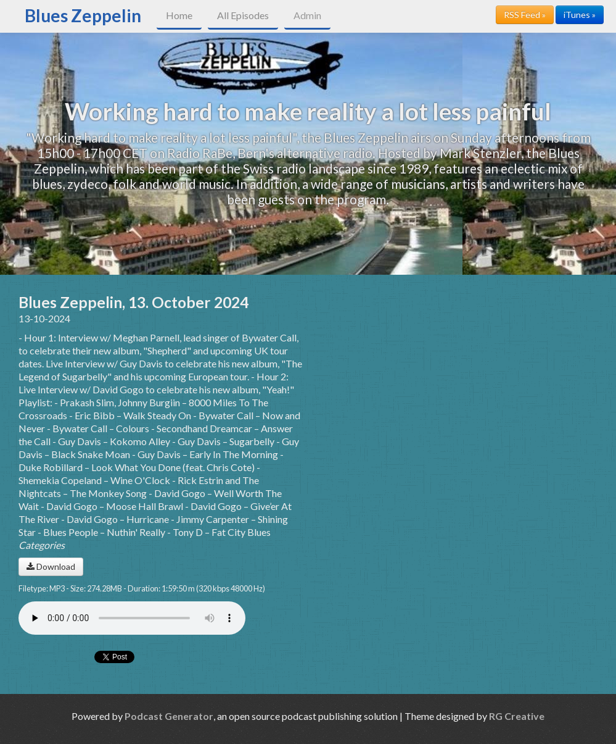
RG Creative (516, 716)
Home (179, 15)
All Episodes (243, 15)
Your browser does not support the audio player (131, 618)
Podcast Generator (169, 716)
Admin (307, 15)
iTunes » (580, 14)
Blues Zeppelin (83, 15)
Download (51, 566)
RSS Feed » (525, 14)
